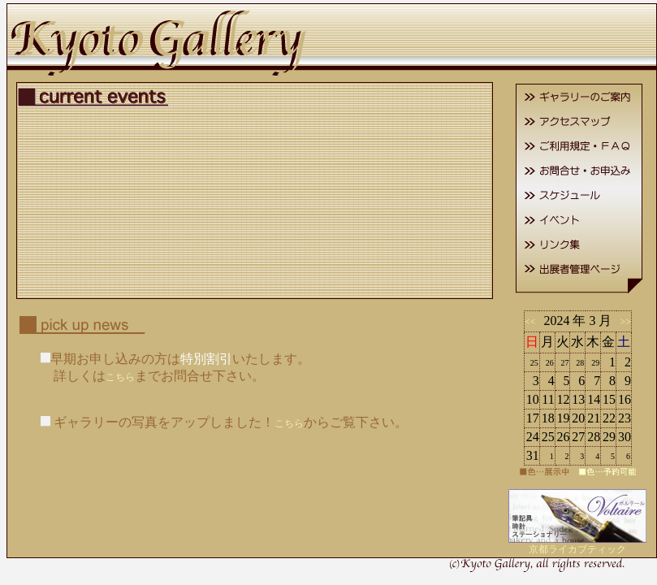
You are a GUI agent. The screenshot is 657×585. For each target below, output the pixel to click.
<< (533, 321)
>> (623, 321)
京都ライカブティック (577, 549)
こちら (120, 377)
